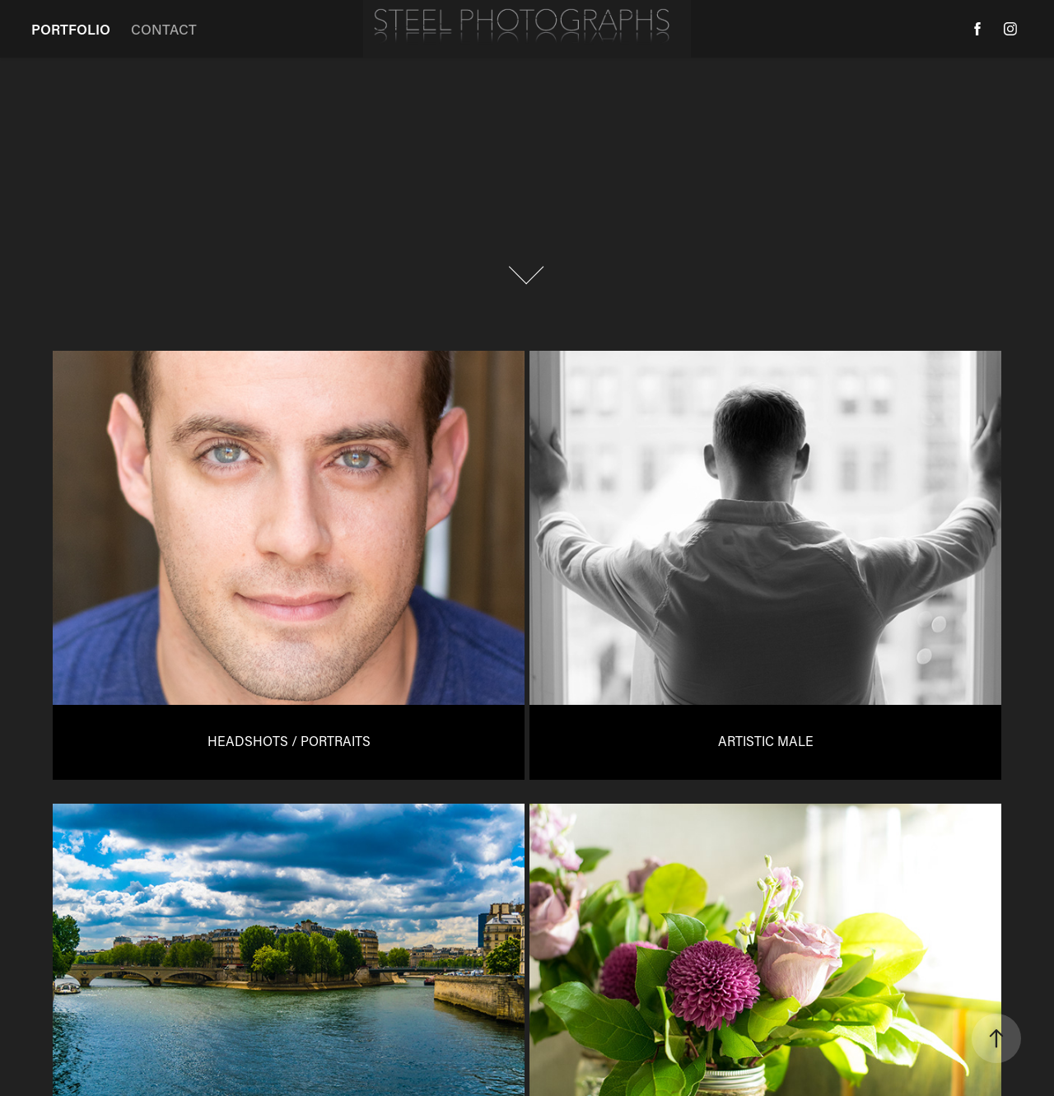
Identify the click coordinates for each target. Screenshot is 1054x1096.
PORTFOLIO (70, 29)
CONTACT (164, 29)
